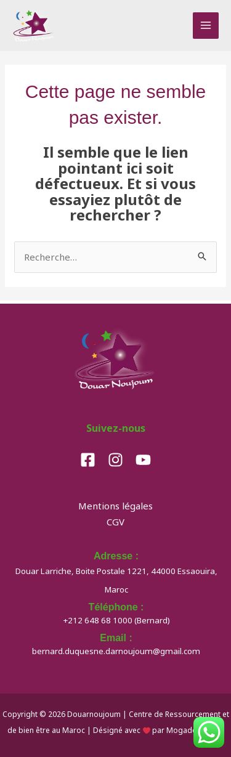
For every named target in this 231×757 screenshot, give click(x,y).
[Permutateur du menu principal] (206, 25)
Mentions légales (115, 506)
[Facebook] (87, 460)
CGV (115, 522)
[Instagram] (115, 460)
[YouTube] (143, 460)
